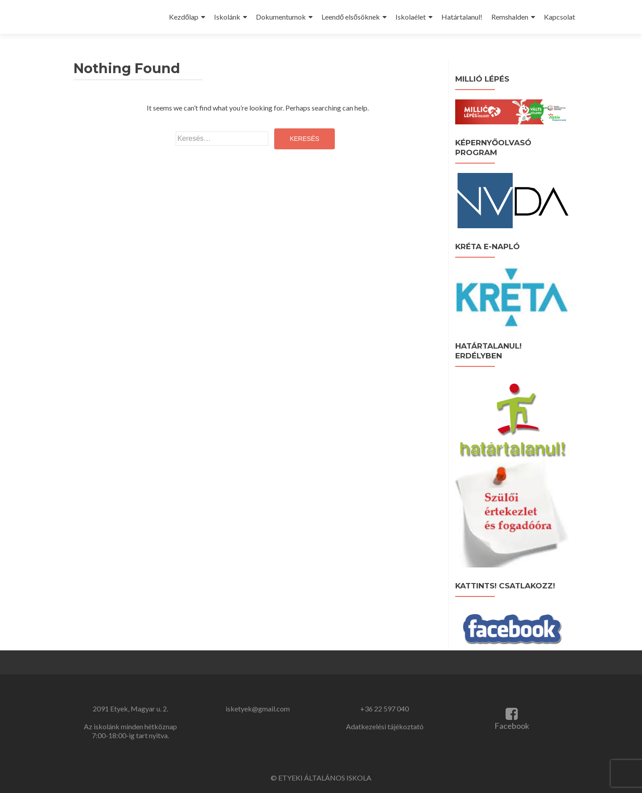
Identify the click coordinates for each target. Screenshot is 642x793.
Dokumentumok (281, 16)
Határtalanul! (461, 16)
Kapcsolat (559, 16)
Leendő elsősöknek (350, 16)
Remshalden (509, 16)
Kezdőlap (183, 16)
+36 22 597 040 (384, 708)
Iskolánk (227, 16)
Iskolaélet (410, 16)
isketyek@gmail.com (258, 708)
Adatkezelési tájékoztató (385, 726)
